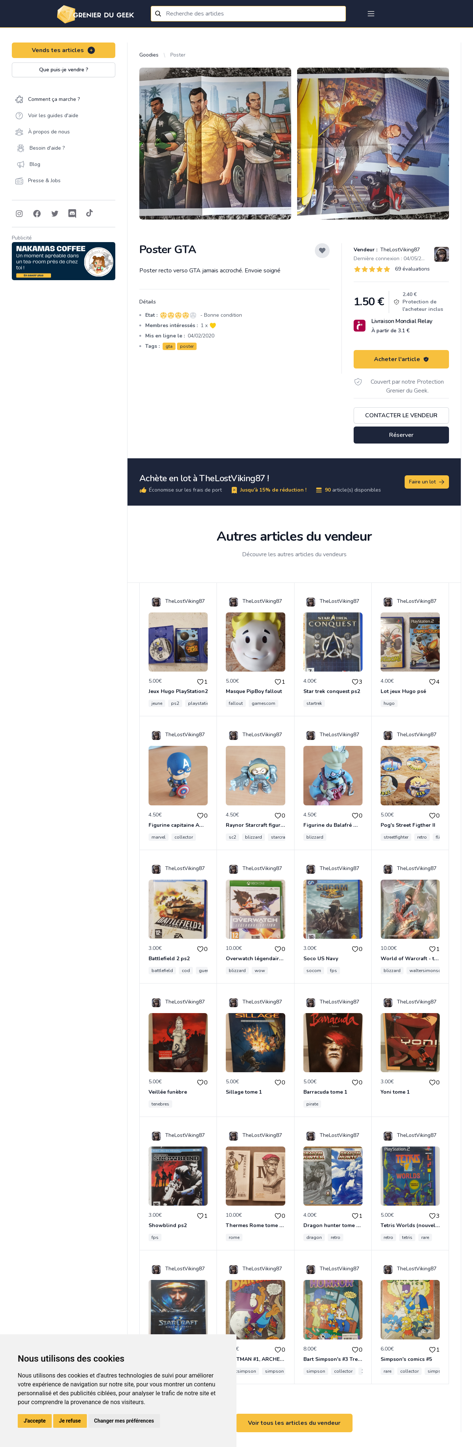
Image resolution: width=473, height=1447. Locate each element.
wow (260, 971)
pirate (312, 1104)
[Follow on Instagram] (19, 214)
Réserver (401, 435)
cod (186, 971)
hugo (389, 703)
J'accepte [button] (35, 1421)
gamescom (263, 703)
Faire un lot (427, 482)
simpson (274, 1371)
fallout (236, 703)
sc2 (232, 837)
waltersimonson (426, 971)
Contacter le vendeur (401, 415)
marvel (159, 837)
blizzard (253, 837)
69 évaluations (412, 268)
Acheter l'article (401, 359)
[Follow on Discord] (72, 214)
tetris (407, 1237)
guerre (205, 971)
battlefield (162, 971)
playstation (200, 703)
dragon (314, 1237)
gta (169, 346)
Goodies (149, 54)
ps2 (175, 703)
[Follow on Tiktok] (89, 214)
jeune (157, 703)
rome (234, 1237)
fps (333, 971)
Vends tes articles (64, 50)
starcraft (279, 837)
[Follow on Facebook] (37, 214)
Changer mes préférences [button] (124, 1421)
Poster (178, 54)
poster (187, 346)
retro (422, 837)
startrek (314, 703)
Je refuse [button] (70, 1421)
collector (183, 837)
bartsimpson (242, 1371)
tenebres (160, 1104)
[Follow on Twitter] (55, 214)
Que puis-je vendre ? (63, 69)
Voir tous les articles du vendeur (294, 1423)
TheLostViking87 (399, 249)
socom (313, 971)
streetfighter (396, 837)
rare (425, 1237)
